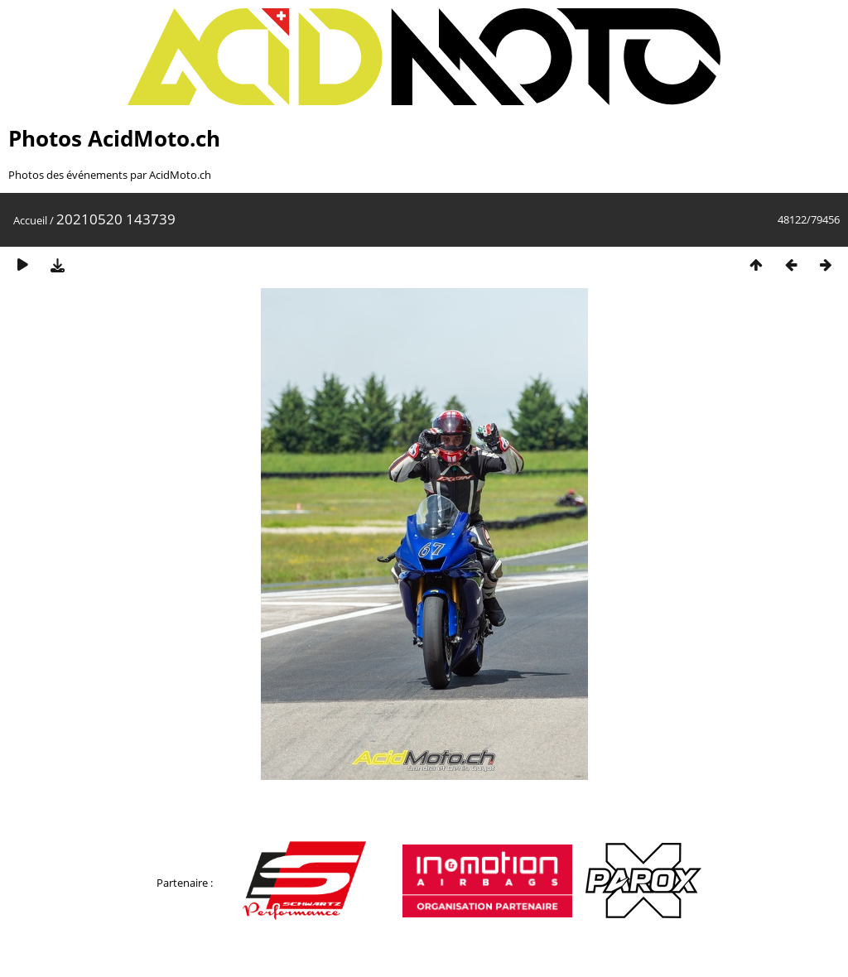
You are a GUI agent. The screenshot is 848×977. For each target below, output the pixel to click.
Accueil (30, 220)
